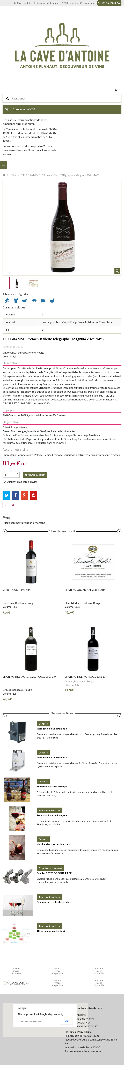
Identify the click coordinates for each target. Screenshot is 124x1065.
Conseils (43, 723)
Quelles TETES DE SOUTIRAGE (54, 873)
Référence (9, 346)
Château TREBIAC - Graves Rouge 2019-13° (29, 676)
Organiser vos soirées (50, 868)
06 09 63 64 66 (111, 3)
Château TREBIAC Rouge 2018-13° (86, 676)
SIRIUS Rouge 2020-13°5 (17, 590)
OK (67, 1021)
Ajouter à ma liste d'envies (22, 481)
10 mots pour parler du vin (51, 930)
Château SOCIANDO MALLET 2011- (85, 590)
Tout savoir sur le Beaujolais (53, 815)
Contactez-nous (88, 3)
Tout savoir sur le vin (50, 810)
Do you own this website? (29, 1021)
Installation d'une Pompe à (52, 728)
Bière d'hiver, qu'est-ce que (52, 786)
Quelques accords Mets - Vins (54, 902)
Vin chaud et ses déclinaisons (53, 844)
